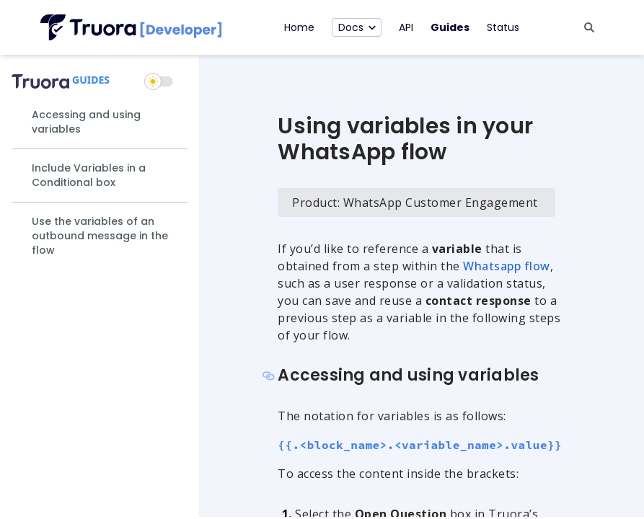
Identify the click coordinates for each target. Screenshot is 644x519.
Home (299, 27)
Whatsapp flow (506, 266)
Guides (450, 27)
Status (503, 27)
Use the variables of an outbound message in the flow (100, 235)
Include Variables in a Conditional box (89, 175)
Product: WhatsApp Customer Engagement (415, 202)
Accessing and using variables (86, 121)
